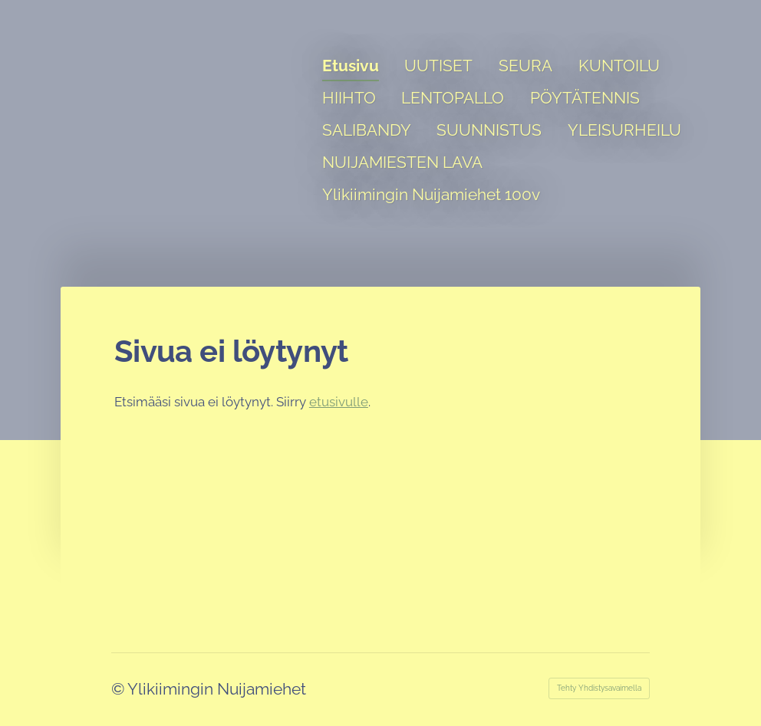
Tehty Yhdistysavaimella (599, 688)
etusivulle (338, 401)
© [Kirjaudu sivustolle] (119, 688)
